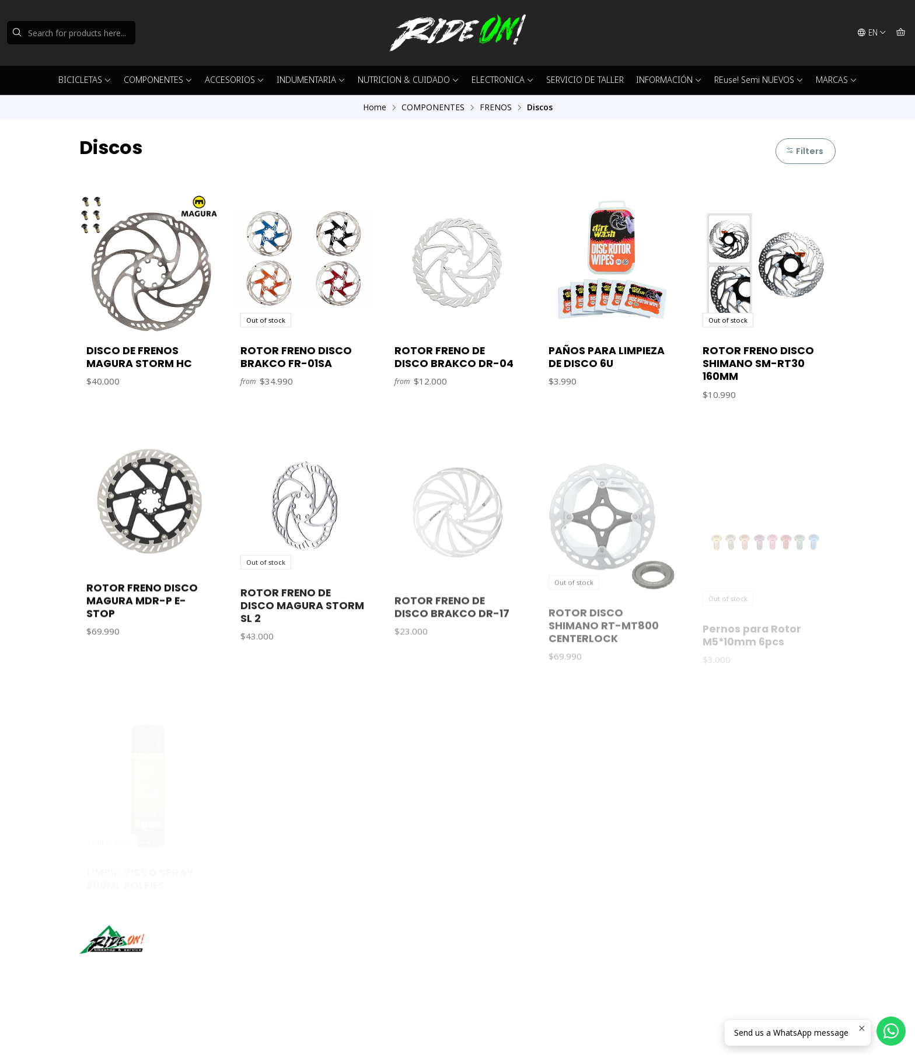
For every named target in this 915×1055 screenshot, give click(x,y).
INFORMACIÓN (669, 79)
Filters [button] (804, 151)
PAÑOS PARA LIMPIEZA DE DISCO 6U (607, 357)
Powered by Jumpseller (194, 1031)
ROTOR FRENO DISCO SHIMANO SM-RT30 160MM (758, 363)
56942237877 (497, 967)
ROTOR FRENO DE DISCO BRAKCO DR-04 (454, 357)
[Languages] (871, 33)
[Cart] (900, 33)
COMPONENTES (158, 79)
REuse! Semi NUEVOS (759, 79)
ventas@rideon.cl (503, 951)
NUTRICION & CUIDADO (408, 79)
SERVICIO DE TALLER (585, 79)
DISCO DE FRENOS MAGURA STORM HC (139, 357)
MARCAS (836, 79)
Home (374, 107)
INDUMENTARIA (311, 79)
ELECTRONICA (503, 79)
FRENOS (496, 107)
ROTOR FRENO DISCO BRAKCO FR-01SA (296, 357)
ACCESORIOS (234, 79)
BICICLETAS (84, 79)
